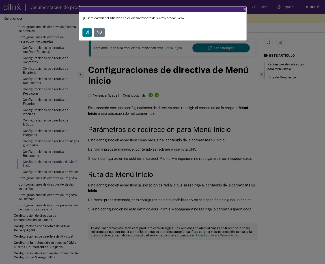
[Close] (245, 9)
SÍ (87, 32)
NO (99, 32)
